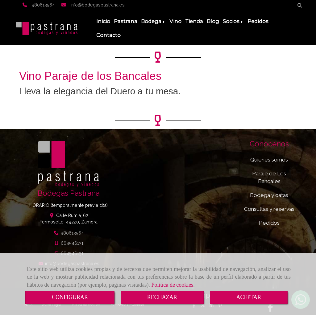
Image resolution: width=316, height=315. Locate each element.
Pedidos (257, 21)
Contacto (108, 35)
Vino (175, 21)
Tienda (194, 21)
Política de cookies (172, 285)
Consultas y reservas (269, 209)
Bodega (153, 21)
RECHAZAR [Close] (162, 297)
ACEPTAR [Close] (248, 297)
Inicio (103, 21)
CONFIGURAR (70, 297)
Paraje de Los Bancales (269, 177)
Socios (233, 21)
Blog (213, 21)
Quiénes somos (269, 160)
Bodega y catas (269, 195)
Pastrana (125, 21)
